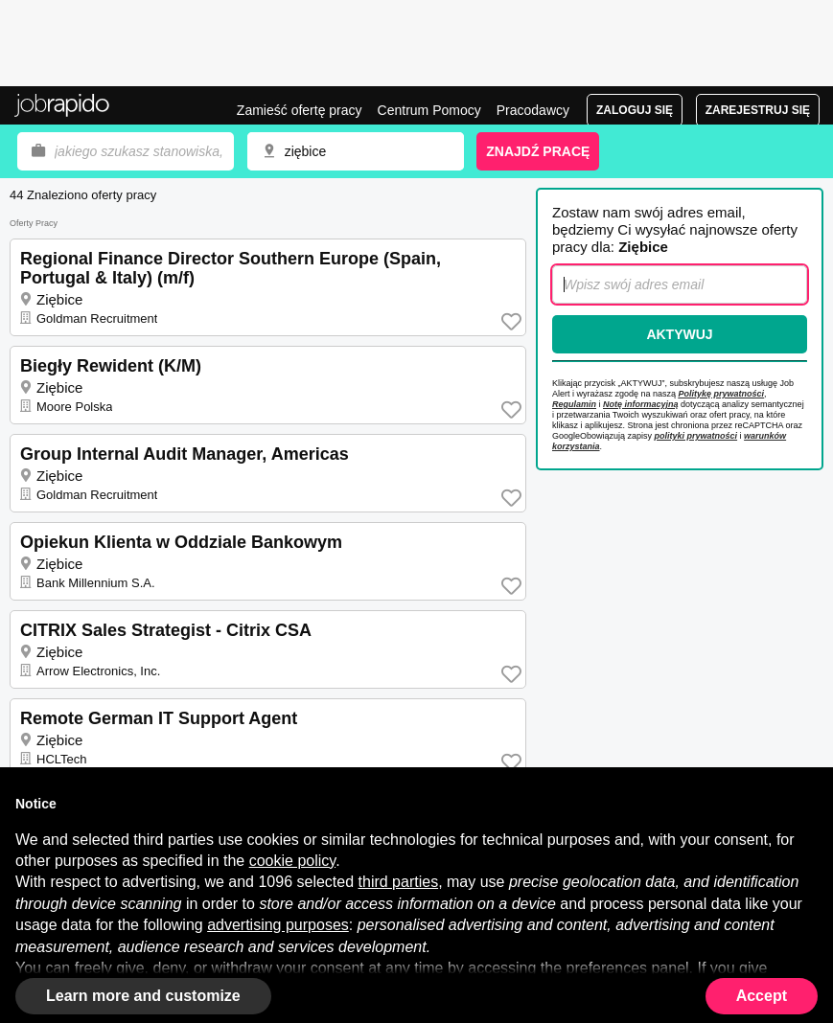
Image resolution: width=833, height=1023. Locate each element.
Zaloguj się (634, 110)
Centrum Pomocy (429, 110)
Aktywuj (679, 334)
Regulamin (574, 404)
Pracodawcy (533, 110)
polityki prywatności (696, 436)
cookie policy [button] (292, 860)
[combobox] (355, 151)
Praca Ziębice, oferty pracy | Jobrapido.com (62, 105)
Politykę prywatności (722, 393)
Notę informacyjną (641, 404)
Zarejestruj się (758, 110)
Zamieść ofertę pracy (299, 110)
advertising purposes (278, 925)
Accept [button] (761, 996)
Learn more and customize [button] (143, 996)
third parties (399, 882)
